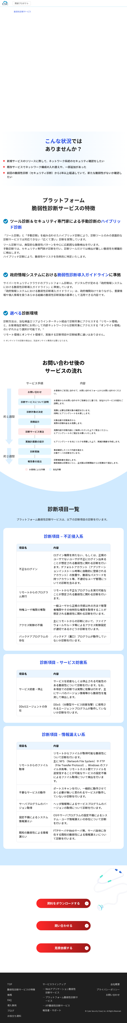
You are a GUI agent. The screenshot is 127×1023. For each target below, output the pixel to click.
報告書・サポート (52, 1010)
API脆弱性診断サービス (57, 1005)
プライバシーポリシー (108, 989)
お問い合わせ (113, 994)
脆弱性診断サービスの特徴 (21, 989)
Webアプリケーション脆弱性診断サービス (60, 990)
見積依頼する (63, 948)
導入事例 (12, 1005)
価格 (9, 994)
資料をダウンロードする (63, 903)
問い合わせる (63, 925)
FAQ (9, 1000)
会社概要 (115, 984)
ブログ (10, 1010)
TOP (9, 984)
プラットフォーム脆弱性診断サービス (61, 999)
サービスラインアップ (54, 984)
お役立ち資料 (14, 1016)
